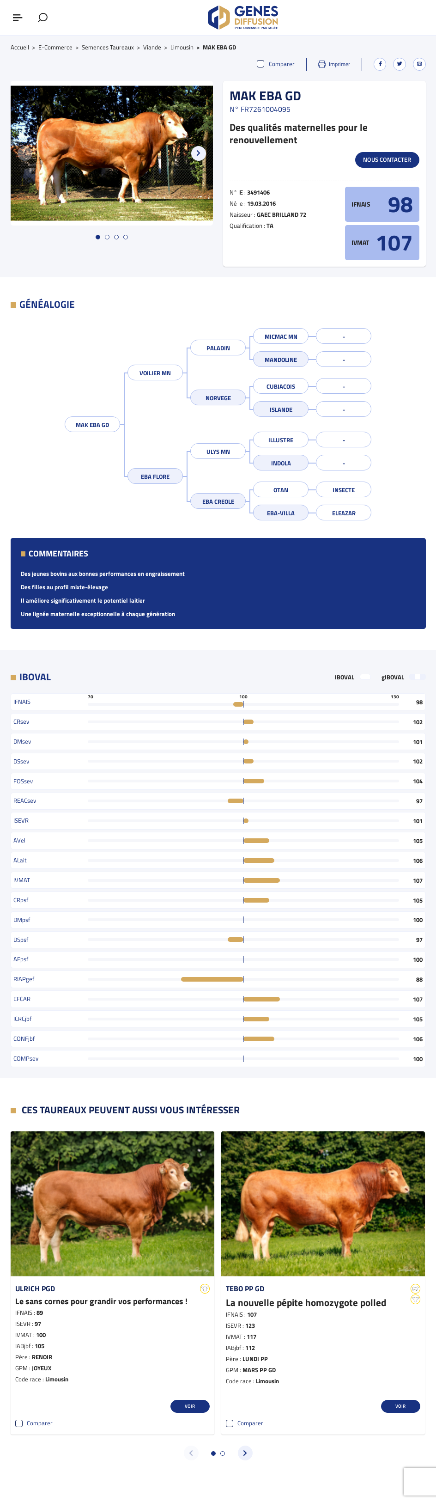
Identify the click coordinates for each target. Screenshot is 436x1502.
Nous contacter (387, 159)
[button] (198, 153)
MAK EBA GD (92, 424)
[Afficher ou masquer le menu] (17, 17)
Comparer (276, 64)
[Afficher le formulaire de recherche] (42, 17)
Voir (190, 1406)
